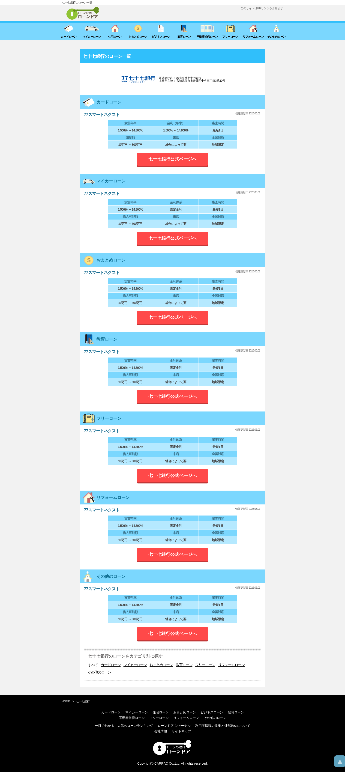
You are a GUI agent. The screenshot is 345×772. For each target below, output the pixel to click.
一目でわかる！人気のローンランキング (124, 725)
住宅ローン (161, 712)
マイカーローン (135, 665)
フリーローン (205, 665)
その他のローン (99, 672)
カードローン (110, 665)
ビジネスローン (212, 712)
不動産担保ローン (132, 718)
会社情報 (160, 731)
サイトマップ (181, 731)
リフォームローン (231, 665)
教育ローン (184, 665)
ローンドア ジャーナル (174, 725)
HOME (66, 701)
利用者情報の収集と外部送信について (222, 725)
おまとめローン (161, 665)
